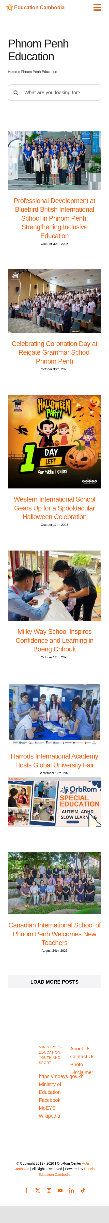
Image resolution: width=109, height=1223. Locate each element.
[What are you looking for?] (54, 92)
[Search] (16, 92)
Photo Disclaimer (81, 1068)
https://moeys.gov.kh (61, 1076)
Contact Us (82, 1056)
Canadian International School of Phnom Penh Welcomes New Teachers (54, 933)
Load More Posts (55, 982)
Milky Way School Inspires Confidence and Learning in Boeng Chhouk (54, 640)
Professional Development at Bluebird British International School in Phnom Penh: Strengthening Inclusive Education (54, 218)
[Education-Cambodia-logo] (36, 6)
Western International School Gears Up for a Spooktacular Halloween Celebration (54, 508)
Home (12, 72)
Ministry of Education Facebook (50, 1092)
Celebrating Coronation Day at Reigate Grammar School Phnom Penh (54, 352)
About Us (80, 1048)
